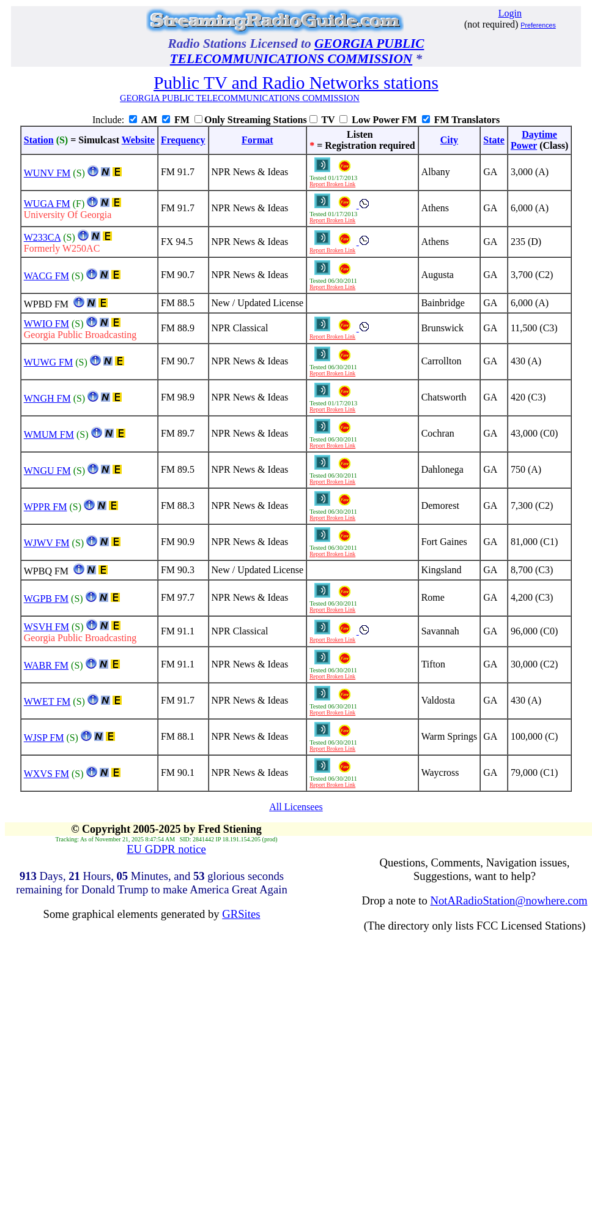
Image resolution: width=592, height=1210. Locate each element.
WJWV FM (47, 543)
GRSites (241, 914)
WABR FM (46, 665)
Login (510, 13)
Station (39, 140)
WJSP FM (44, 737)
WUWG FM (48, 362)
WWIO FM (46, 323)
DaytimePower (534, 140)
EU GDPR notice (166, 849)
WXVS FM (46, 773)
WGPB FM (46, 598)
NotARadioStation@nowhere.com (508, 900)
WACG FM (46, 276)
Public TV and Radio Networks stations (296, 82)
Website (138, 140)
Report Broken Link (332, 184)
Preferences (537, 25)
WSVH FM (46, 627)
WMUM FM (49, 434)
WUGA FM (47, 203)
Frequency (183, 140)
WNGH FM (47, 398)
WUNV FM (47, 173)
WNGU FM (47, 470)
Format (257, 140)
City (449, 140)
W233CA (42, 237)
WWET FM (47, 701)
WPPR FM (45, 507)
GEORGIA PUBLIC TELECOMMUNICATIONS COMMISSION (297, 51)
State (494, 140)
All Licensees (296, 807)
